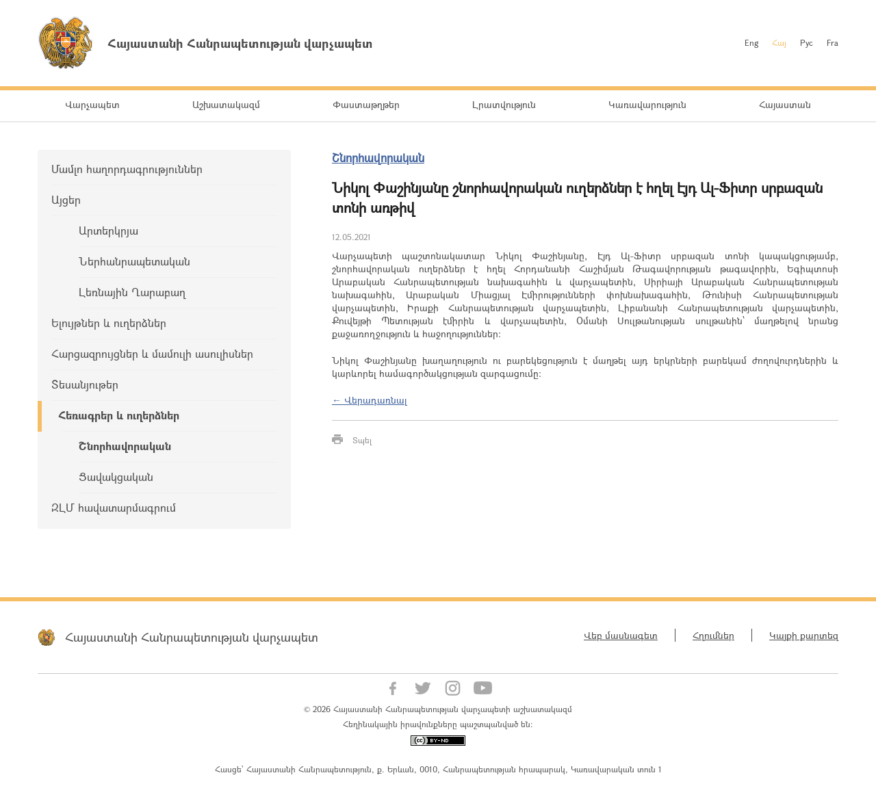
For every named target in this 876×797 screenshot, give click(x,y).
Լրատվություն (504, 104)
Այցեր (66, 199)
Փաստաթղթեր (366, 104)
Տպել (362, 439)
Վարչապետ (92, 104)
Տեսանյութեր (84, 384)
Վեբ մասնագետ (621, 635)
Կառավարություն (647, 104)
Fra (832, 42)
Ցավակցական (116, 476)
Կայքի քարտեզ (803, 635)
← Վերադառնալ (369, 399)
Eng (751, 42)
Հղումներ (713, 635)
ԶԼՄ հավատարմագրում (113, 507)
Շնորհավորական (125, 446)
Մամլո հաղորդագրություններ (127, 168)
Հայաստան (785, 104)
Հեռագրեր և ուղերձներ (118, 415)
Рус (806, 42)
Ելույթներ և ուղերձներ (108, 322)
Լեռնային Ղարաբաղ (132, 292)
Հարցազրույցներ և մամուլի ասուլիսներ (152, 353)
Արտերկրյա (108, 230)
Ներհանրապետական (134, 261)
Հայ (779, 42)
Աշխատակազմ (226, 104)
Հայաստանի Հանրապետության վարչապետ (191, 637)
